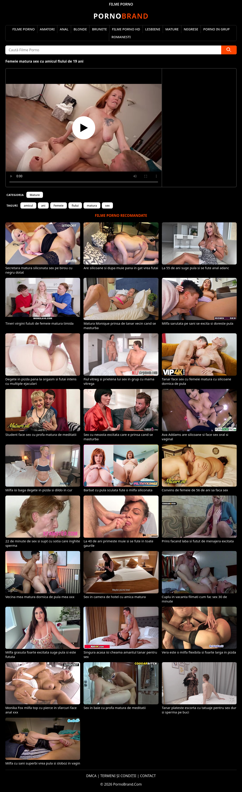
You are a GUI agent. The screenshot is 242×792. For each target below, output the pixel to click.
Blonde (80, 29)
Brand (121, 16)
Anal (64, 29)
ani (43, 205)
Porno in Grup (216, 29)
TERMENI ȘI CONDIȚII (118, 775)
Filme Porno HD (126, 29)
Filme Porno (23, 29)
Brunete (99, 29)
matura (92, 205)
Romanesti (121, 37)
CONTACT (148, 775)
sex (107, 205)
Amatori (47, 29)
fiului (75, 205)
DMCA (91, 775)
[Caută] (229, 49)
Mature (172, 29)
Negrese (191, 29)
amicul (28, 205)
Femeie (59, 205)
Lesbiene (152, 29)
